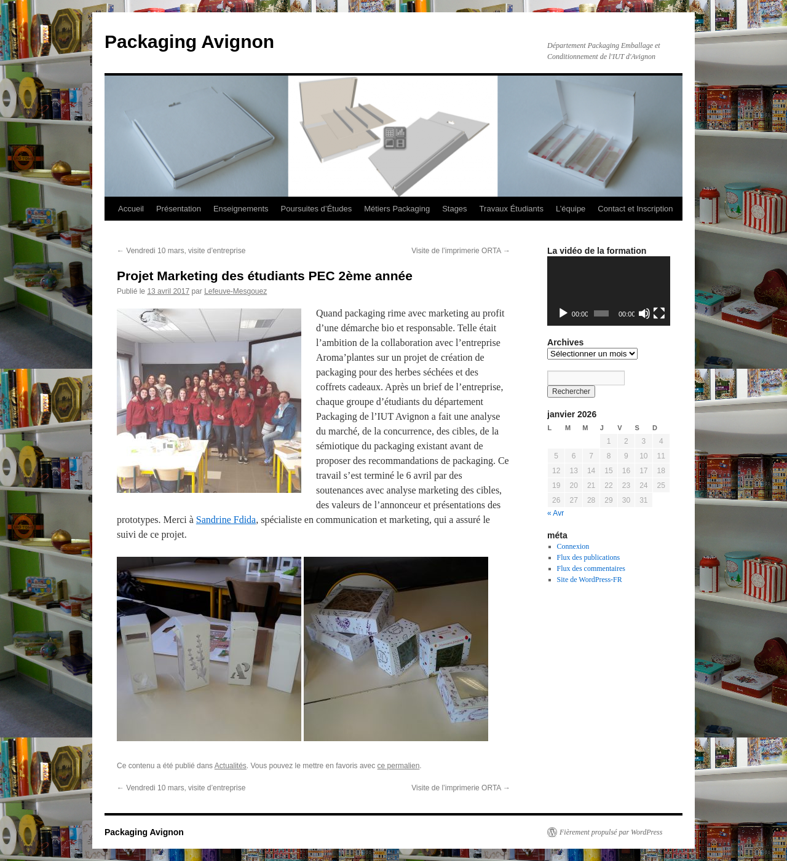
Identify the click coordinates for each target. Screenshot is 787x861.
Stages (454, 208)
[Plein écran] (659, 313)
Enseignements (241, 208)
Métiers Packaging (397, 208)
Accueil (131, 208)
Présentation (178, 208)
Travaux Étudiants (512, 208)
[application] (608, 291)
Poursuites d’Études (316, 208)
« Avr (555, 513)
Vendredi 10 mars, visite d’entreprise (181, 250)
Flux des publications (588, 557)
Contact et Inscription (635, 208)
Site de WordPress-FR (589, 579)
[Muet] (644, 313)
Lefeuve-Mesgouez (235, 291)
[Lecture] (563, 313)
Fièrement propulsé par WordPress (611, 832)
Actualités (231, 765)
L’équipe (570, 208)
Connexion (573, 546)
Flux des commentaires (591, 568)
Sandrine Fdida (226, 519)
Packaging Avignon (189, 41)
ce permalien (399, 765)
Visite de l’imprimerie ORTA (460, 250)
